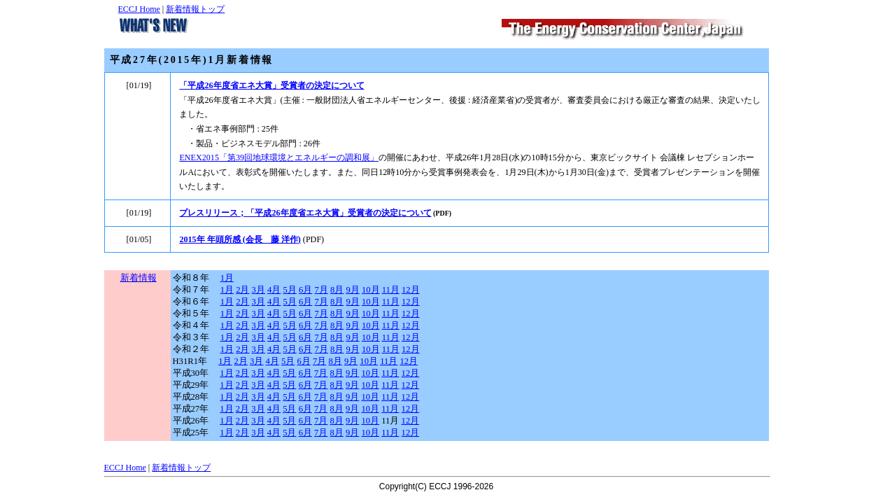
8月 (337, 290)
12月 (411, 290)
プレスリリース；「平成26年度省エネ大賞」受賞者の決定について (305, 213)
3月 (258, 290)
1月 (227, 278)
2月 (242, 290)
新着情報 (138, 278)
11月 (391, 290)
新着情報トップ (195, 9)
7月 (320, 290)
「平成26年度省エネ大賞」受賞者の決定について (271, 85)
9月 (352, 290)
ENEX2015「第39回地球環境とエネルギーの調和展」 (279, 157)
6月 (305, 290)
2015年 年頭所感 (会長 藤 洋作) (239, 239)
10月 (371, 290)
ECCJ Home (139, 9)
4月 (274, 290)
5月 (290, 290)
